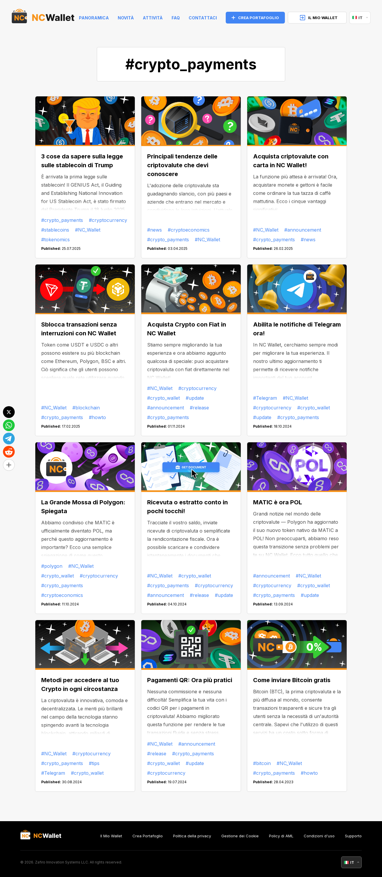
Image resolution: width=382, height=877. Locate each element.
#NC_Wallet (87, 230)
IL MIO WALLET (319, 17)
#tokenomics (55, 239)
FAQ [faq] (176, 17)
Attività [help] (153, 17)
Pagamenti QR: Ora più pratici (189, 680)
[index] (43, 17)
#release (199, 408)
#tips (94, 763)
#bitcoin (262, 763)
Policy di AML (281, 836)
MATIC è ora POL (277, 502)
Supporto (353, 836)
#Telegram (265, 398)
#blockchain (86, 408)
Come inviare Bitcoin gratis (291, 680)
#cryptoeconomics (189, 230)
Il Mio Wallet (111, 836)
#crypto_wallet (163, 398)
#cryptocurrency (108, 220)
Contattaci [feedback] (203, 17)
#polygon (51, 566)
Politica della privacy (192, 836)
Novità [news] (126, 17)
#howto (97, 417)
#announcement (302, 230)
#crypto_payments (62, 220)
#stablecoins (55, 230)
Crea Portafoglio (147, 836)
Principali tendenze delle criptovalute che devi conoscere (182, 165)
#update (195, 398)
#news (154, 230)
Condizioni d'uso (319, 836)
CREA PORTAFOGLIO (255, 17)
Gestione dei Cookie (240, 836)
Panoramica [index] (94, 17)
